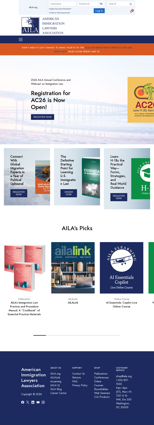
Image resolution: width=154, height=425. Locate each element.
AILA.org (33, 7)
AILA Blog (56, 389)
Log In (99, 10)
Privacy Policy (79, 385)
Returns (76, 377)
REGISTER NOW (42, 117)
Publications (100, 374)
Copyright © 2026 (31, 394)
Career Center (58, 393)
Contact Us (78, 374)
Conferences (101, 377)
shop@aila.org (124, 376)
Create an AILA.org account (59, 12)
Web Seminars (102, 393)
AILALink (72, 299)
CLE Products (102, 397)
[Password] (88, 3)
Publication (24, 299)
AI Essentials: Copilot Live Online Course (121, 304)
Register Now (19, 193)
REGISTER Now (119, 197)
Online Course (121, 299)
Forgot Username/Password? (60, 9)
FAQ (74, 381)
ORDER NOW (69, 193)
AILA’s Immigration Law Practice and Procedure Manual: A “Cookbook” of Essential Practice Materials (24, 308)
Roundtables (101, 389)
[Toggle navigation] (21, 39)
